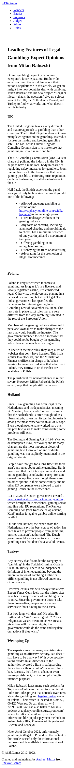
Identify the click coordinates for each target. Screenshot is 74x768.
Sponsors (19, 17)
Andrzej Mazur (45, 759)
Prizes (17, 24)
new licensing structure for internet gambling (35, 499)
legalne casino (47, 696)
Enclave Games (11, 763)
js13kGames (9, 3)
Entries (17, 13)
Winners (18, 10)
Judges (17, 20)
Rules (17, 28)
